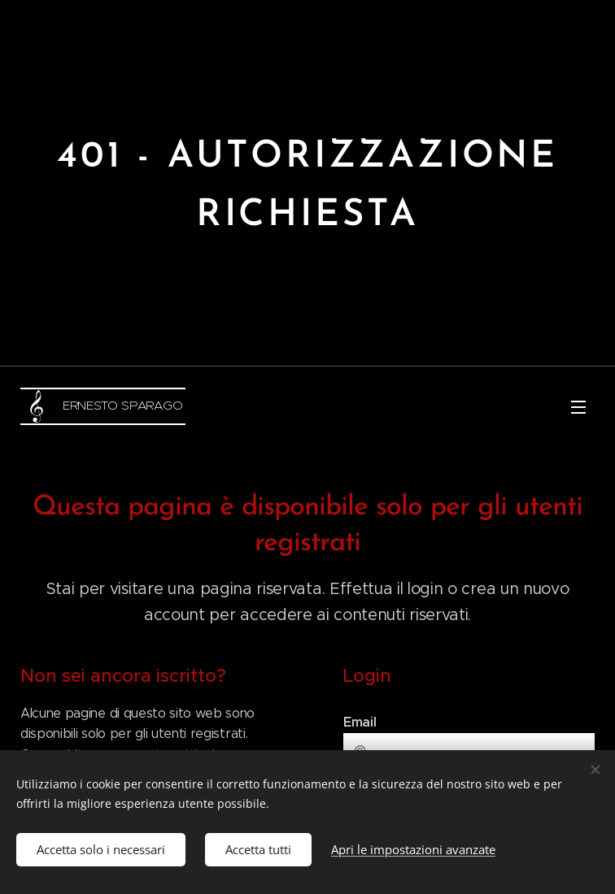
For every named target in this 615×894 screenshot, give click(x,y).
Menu (578, 407)
